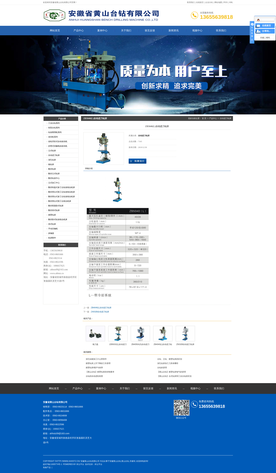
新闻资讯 (174, 30)
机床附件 (52, 238)
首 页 (204, 118)
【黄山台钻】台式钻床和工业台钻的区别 (174, 376)
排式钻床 (52, 224)
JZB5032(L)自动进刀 (118, 344)
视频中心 (197, 30)
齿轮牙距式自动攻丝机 (57, 141)
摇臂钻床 (52, 215)
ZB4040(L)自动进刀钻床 (101, 308)
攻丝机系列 (53, 137)
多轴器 (51, 233)
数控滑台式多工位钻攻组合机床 (61, 196)
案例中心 (102, 30)
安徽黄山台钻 (115, 461)
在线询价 (137, 161)
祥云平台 (80, 464)
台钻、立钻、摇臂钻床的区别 (169, 359)
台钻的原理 (162, 367)
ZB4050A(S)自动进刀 (140, 344)
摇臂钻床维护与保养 (94, 367)
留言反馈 (150, 30)
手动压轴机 (53, 229)
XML (231, 2)
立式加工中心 (54, 183)
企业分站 (209, 2)
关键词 (132, 461)
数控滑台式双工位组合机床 (59, 201)
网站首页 (55, 30)
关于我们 (126, 30)
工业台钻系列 (54, 123)
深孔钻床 (52, 160)
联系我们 (191, 2)
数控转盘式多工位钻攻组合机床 (61, 187)
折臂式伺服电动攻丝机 (57, 146)
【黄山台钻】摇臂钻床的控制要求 (100, 372)
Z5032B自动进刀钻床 (185, 344)
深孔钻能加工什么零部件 (96, 359)
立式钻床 (52, 151)
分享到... (266, 31)
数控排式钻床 (54, 210)
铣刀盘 (95, 344)
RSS (226, 2)
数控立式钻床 (54, 173)
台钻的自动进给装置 (94, 376)
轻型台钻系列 (54, 128)
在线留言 (200, 2)
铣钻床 (51, 164)
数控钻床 (52, 169)
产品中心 (79, 30)
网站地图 (218, 2)
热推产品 (47, 467)
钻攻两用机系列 (55, 132)
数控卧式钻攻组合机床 (57, 219)
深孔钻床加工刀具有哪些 (167, 363)
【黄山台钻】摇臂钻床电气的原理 (171, 372)
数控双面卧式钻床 (55, 206)
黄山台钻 (125, 461)
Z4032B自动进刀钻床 (100, 312)
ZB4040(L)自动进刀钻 (163, 344)
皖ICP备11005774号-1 (52, 464)
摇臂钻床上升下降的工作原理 (98, 363)
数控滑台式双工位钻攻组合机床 (61, 192)
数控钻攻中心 (54, 178)
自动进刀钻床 (54, 155)
